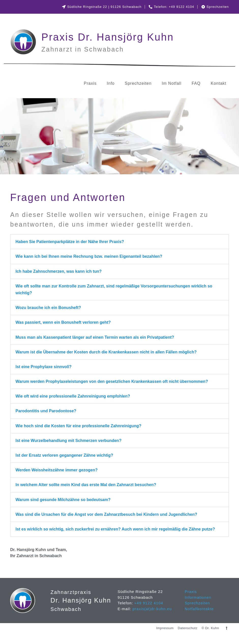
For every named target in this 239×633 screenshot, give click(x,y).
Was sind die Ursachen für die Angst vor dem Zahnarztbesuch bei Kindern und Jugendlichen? (106, 514)
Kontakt (218, 83)
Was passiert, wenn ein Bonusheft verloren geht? (63, 322)
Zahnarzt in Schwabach (82, 49)
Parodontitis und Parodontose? (46, 411)
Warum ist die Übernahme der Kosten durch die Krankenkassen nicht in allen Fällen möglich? (106, 352)
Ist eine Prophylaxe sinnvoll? (44, 367)
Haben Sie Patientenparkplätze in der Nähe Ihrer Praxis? (70, 241)
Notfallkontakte (199, 609)
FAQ (196, 83)
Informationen (198, 597)
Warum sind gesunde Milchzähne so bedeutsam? (63, 500)
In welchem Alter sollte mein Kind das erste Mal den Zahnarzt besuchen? (86, 485)
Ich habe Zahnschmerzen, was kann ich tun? (59, 271)
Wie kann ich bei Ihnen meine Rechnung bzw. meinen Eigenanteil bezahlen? (89, 256)
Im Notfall (172, 83)
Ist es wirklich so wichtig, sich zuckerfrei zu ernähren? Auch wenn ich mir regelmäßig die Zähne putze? (115, 529)
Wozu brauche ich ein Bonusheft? (48, 307)
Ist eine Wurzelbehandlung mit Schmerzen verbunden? (69, 440)
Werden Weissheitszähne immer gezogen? (57, 470)
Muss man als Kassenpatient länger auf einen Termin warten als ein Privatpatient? (95, 337)
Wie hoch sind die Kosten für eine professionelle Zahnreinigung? (78, 426)
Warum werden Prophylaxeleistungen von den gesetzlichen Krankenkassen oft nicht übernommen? (112, 381)
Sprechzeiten (138, 83)
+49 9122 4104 (148, 603)
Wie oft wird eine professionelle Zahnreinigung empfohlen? (73, 396)
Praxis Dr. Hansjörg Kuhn (107, 37)
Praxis (90, 83)
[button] (119, 241)
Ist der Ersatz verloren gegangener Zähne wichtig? (64, 455)
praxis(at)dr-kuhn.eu (151, 609)
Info (111, 83)
